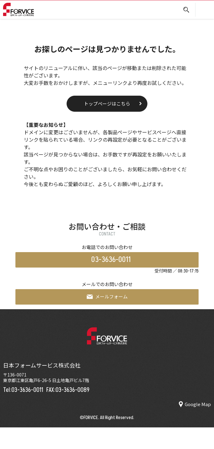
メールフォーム (107, 296)
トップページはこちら (107, 103)
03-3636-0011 (111, 259)
